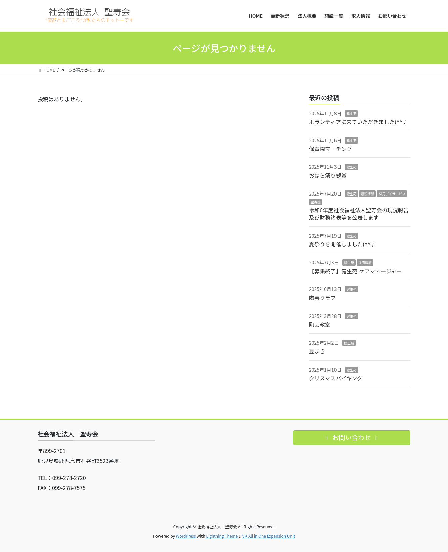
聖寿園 (316, 201)
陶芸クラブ (322, 298)
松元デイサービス (391, 193)
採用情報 (365, 262)
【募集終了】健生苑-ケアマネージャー (355, 271)
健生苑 (351, 113)
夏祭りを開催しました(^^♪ (342, 244)
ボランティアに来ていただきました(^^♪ (358, 122)
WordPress (186, 536)
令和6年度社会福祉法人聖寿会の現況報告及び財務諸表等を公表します (359, 213)
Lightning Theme (222, 536)
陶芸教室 (319, 324)
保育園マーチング (330, 149)
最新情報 (367, 193)
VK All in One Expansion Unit (268, 536)
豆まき (317, 351)
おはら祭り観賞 (328, 175)
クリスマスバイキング (335, 378)
